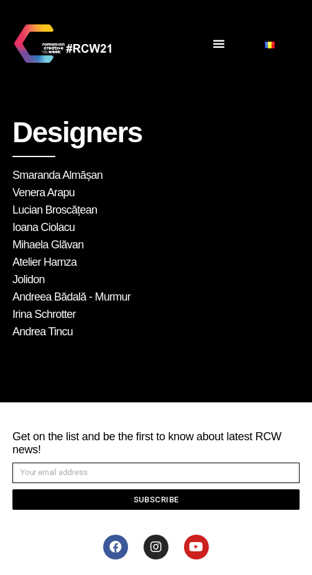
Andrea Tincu (42, 331)
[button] (218, 43)
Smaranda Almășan (57, 175)
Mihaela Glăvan (48, 244)
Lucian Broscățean (54, 210)
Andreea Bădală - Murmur (71, 297)
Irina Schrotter (44, 314)
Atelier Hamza (44, 262)
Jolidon (28, 279)
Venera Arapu (43, 192)
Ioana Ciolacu (43, 227)
